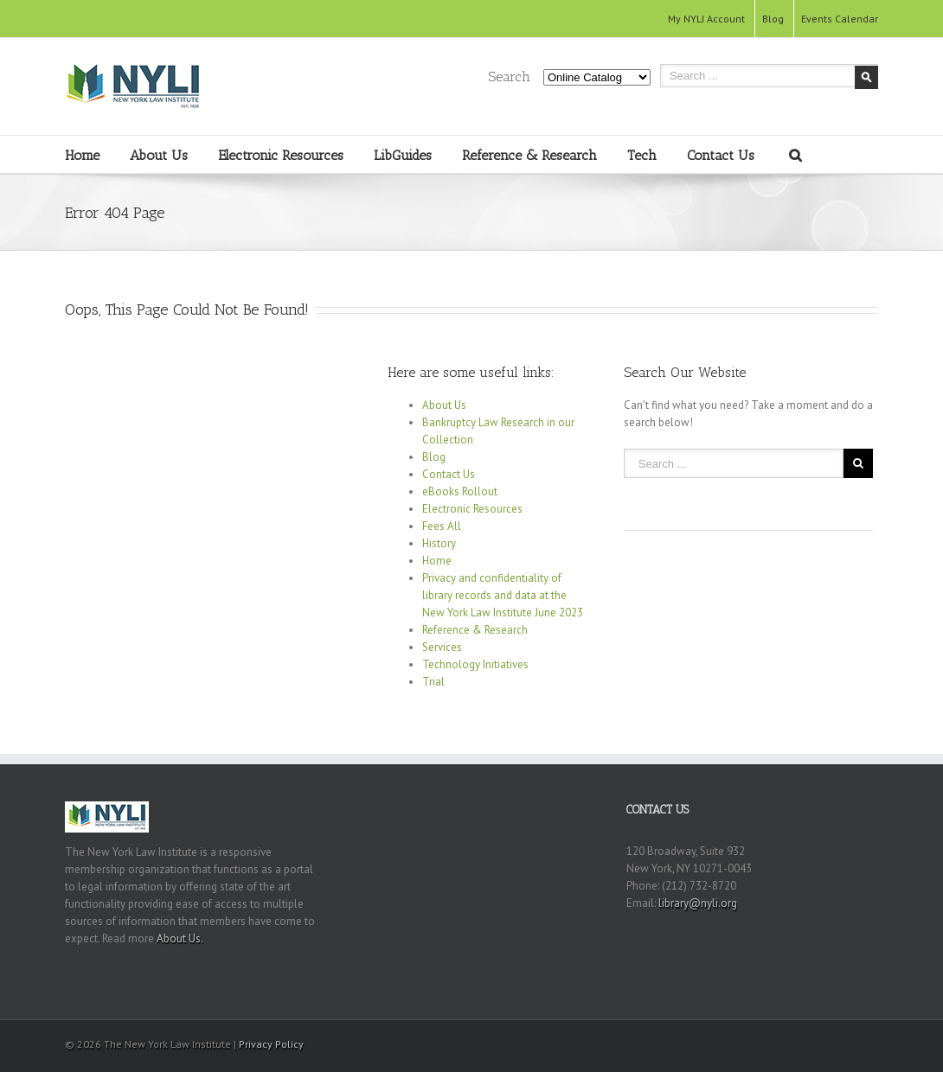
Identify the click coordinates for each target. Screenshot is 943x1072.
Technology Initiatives (475, 664)
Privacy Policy (271, 1043)
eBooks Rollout (459, 491)
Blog (773, 18)
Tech (642, 155)
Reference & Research (529, 155)
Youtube (840, 1046)
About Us (159, 155)
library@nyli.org (697, 903)
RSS (872, 1041)
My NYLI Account (706, 18)
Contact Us (720, 155)
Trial (433, 681)
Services (442, 647)
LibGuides (403, 155)
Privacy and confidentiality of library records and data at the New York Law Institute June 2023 (502, 595)
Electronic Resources (280, 155)
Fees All (441, 526)
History (439, 543)
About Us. (180, 938)
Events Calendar (839, 18)
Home (82, 155)
